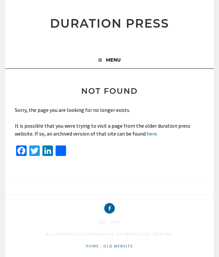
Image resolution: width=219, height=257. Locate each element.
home (92, 246)
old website (118, 246)
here (152, 133)
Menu (113, 60)
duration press (109, 23)
